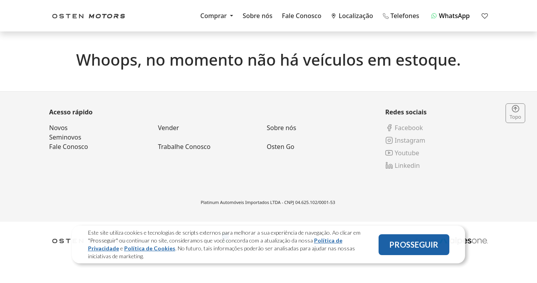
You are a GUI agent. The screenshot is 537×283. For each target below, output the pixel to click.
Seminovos (65, 137)
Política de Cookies (149, 248)
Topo (515, 112)
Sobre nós (257, 15)
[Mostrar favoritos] (485, 15)
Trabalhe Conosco (184, 146)
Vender (168, 127)
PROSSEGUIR (413, 244)
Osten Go (280, 146)
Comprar (214, 15)
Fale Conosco (301, 15)
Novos (58, 127)
